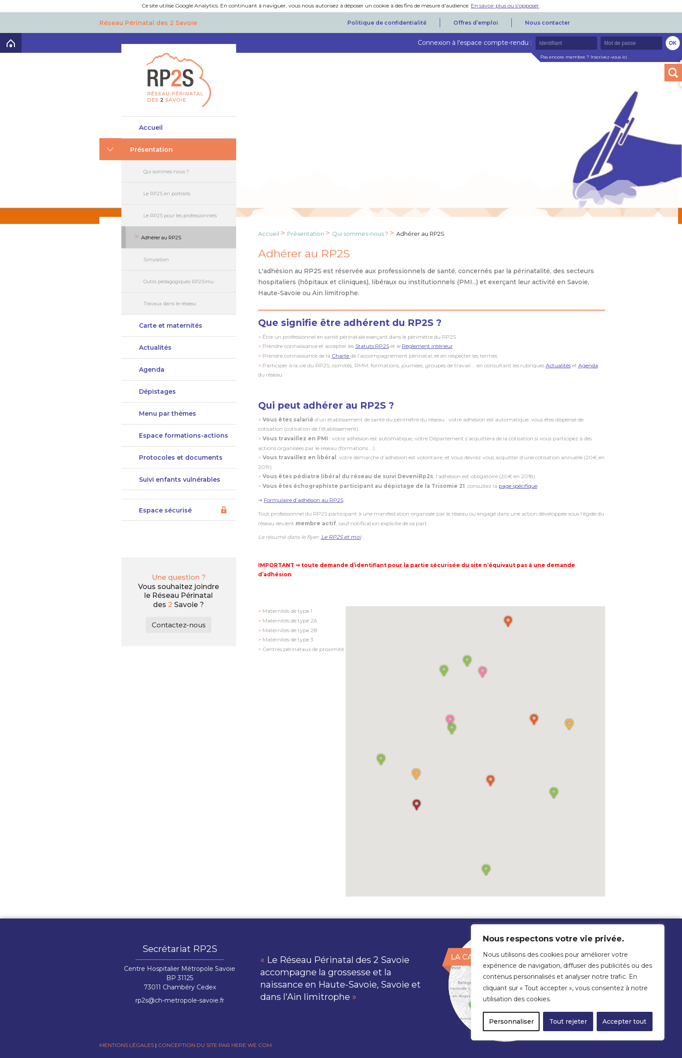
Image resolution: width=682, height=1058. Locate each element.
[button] (490, 780)
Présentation (151, 150)
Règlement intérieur (427, 346)
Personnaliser (511, 1021)
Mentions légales (126, 1045)
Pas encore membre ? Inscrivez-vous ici (583, 57)
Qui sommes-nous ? (166, 171)
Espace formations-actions (183, 435)
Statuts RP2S (372, 346)
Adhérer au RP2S (161, 237)
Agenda (151, 369)
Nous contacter (547, 22)
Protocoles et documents (180, 457)
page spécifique (518, 486)
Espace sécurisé (165, 510)
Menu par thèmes (167, 413)
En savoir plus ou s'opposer (505, 5)
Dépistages (157, 391)
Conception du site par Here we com (215, 1045)
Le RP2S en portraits (166, 193)
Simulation (156, 259)
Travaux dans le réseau (169, 303)
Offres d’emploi (475, 22)
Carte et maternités (170, 325)
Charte (341, 355)
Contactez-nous (178, 625)
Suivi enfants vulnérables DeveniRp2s (179, 483)
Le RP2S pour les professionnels (180, 215)
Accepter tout (624, 1021)
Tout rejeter (568, 1021)
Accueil (151, 128)
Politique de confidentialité (387, 22)
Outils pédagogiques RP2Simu (178, 281)
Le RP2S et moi (341, 537)
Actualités (155, 347)
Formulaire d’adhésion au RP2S (303, 500)
